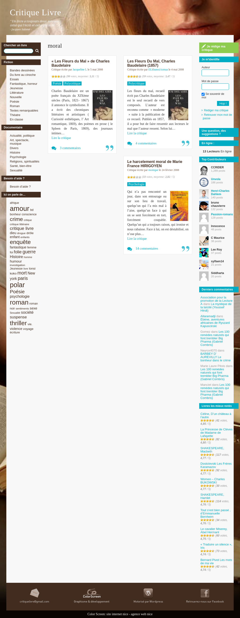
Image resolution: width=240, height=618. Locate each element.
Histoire (15, 152)
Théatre (15, 115)
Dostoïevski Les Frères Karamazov (216, 465)
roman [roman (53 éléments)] (19, 302)
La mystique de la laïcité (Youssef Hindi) (215, 307)
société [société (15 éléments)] (27, 312)
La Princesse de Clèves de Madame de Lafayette (216, 433)
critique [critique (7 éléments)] (28, 220)
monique (153, 170)
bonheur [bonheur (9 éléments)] (15, 214)
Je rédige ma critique (213, 48)
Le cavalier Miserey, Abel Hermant (213, 530)
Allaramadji (207, 316)
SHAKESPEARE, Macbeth (212, 449)
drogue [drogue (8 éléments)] (21, 233)
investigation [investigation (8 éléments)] (17, 265)
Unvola (215, 179)
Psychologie (18, 157)
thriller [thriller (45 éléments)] (18, 323)
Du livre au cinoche (23, 75)
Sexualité (16, 170)
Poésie (14, 101)
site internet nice (117, 614)
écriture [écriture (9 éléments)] (15, 332)
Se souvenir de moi (213, 95)
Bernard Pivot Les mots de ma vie (216, 561)
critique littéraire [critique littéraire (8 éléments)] (19, 224)
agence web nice (142, 614)
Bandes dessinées (22, 70)
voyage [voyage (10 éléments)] (28, 329)
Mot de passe (210, 81)
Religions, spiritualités (24, 161)
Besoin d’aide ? (20, 186)
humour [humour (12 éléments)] (16, 261)
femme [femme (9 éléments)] (31, 247)
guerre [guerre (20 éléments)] (29, 251)
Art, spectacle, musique (19, 141)
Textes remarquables (24, 110)
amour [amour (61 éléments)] (19, 208)
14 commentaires (146, 248)
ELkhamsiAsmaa (158, 69)
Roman (15, 106)
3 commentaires (70, 148)
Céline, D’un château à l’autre (215, 415)
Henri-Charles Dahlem (220, 192)
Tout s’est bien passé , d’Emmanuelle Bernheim (215, 513)
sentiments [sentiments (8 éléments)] (22, 308)
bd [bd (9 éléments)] (32, 210)
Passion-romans (222, 214)
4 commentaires (145, 143)
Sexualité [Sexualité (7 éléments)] (15, 312)
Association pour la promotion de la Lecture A (216, 301)
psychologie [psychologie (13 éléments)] (20, 296)
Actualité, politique (22, 135)
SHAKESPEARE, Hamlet (212, 496)
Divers (14, 148)
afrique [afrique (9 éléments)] (14, 203)
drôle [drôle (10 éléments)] (30, 233)
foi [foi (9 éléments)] (11, 252)
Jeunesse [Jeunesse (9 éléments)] (16, 268)
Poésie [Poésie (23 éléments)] (17, 291)
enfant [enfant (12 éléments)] (15, 237)
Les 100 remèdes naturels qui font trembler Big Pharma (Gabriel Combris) (214, 338)
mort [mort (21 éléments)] (22, 272)
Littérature (17, 92)
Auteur (206, 67)
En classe (16, 119)
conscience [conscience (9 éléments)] (29, 214)
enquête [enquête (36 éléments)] (20, 242)
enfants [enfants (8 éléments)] (25, 237)
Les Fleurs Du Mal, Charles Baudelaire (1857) (151, 63)
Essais (14, 79)
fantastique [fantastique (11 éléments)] (18, 247)
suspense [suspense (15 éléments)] (18, 317)
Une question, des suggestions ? (214, 132)
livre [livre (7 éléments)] (25, 268)
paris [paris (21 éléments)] (23, 278)
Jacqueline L (80, 69)
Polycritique (72, 83)
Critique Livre (35, 12)
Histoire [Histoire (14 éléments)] (16, 257)
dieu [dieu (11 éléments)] (13, 233)
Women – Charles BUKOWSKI (212, 480)
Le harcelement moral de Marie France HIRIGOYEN (154, 164)
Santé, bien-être (21, 166)
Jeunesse (16, 88)
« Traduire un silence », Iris (216, 546)
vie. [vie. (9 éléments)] (30, 324)
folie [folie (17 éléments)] (18, 252)
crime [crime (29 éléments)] (16, 219)
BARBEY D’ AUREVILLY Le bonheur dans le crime (215, 357)
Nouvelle (16, 97)
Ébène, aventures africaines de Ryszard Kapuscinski (215, 323)
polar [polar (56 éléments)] (17, 285)
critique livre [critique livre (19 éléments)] (22, 228)
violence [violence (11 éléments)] (16, 329)
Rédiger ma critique (216, 110)
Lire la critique (61, 138)
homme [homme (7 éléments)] (28, 257)
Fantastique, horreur (23, 83)
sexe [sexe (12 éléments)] (33, 308)
